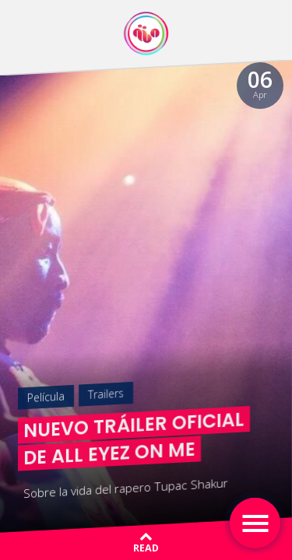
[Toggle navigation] (255, 523)
